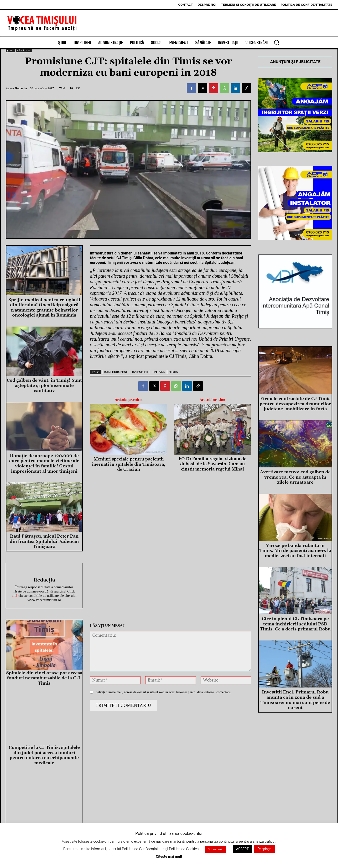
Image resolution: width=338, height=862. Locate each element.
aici (14, 596)
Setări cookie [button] (215, 849)
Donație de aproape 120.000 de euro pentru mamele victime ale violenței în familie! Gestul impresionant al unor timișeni (44, 463)
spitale (159, 372)
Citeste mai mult (169, 856)
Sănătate (24, 50)
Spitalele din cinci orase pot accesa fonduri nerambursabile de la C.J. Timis (44, 678)
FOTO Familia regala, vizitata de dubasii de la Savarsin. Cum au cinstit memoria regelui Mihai (212, 464)
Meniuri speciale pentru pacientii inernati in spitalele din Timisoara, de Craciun (128, 464)
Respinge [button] (264, 849)
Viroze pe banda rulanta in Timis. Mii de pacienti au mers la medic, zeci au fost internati (295, 551)
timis (173, 372)
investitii (140, 372)
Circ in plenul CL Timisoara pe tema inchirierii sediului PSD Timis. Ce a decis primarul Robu (295, 624)
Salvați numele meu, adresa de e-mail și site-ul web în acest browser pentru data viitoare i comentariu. (164, 692)
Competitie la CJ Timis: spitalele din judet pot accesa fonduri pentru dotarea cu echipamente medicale (44, 755)
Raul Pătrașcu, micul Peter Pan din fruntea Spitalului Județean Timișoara (44, 541)
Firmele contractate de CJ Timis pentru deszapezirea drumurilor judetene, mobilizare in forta (295, 404)
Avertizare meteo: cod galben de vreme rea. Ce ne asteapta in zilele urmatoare (295, 477)
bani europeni (115, 372)
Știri (10, 50)
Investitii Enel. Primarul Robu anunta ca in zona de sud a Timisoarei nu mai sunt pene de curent (295, 699)
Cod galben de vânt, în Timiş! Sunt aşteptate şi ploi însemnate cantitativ (44, 385)
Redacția (21, 88)
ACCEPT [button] (242, 849)
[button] (276, 42)
